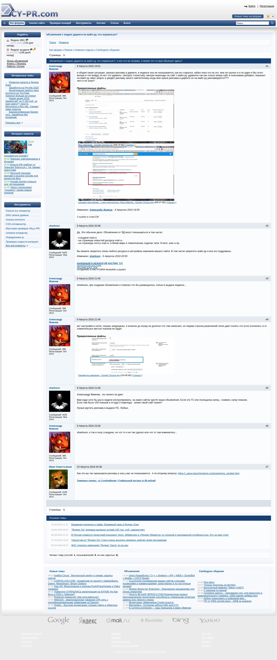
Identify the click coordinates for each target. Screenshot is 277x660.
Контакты (26, 641)
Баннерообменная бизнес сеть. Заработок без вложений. (21, 115)
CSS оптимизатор (16, 224)
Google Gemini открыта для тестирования (20, 183)
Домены (206, 641)
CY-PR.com (147, 652)
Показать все (12, 122)
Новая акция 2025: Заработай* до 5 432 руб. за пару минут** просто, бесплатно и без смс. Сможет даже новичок (22, 104)
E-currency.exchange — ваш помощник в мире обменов (160, 608)
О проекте (27, 645)
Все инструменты (15, 245)
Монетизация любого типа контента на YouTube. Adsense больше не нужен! (22, 93)
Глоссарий (208, 637)
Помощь (116, 637)
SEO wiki (206, 633)
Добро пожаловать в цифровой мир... (225, 598)
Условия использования (124, 645)
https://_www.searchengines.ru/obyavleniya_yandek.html (208, 473)
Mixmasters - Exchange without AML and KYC (154, 605)
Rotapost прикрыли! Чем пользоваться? (76, 597)
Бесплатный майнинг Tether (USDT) (224, 587)
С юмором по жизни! (215, 590)
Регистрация (267, 6)
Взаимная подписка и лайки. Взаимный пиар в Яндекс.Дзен (105, 524)
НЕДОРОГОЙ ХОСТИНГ (89, 265)
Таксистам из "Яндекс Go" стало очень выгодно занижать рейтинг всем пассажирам (119, 540)
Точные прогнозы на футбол (220, 585)
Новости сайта (29, 637)
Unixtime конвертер (17, 233)
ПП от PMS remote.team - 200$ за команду (228, 601)
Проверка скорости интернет (22, 241)
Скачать (130, 145)
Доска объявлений (17, 61)
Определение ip (15, 237)
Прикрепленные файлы (91, 88)
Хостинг (206, 645)
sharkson (94, 256)
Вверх (254, 646)
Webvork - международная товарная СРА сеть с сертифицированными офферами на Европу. (78, 601)
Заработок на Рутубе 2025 (24, 87)
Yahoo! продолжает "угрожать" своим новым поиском (18, 190)
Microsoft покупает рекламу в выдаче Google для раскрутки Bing (21, 176)
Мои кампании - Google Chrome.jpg (95, 145)
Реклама (116, 633)
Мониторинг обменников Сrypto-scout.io (151, 602)
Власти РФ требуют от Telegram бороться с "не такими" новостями (22, 167)
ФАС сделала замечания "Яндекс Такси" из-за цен (99, 545)
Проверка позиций (31, 633)
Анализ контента (15, 219)
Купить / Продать (16, 63)
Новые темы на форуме (247, 16)
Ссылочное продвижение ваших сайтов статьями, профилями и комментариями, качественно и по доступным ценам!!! (157, 584)
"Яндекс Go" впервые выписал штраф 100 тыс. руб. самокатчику (108, 529)
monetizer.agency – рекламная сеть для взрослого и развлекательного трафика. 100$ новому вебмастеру (230, 594)
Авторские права (120, 641)
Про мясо (209, 582)
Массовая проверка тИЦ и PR (23, 228)
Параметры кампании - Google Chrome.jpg (99, 375)
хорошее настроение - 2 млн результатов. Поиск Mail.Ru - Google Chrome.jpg (116, 202)
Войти (252, 6)
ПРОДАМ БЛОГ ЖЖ (87, 267)
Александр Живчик (100, 210)
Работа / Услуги (15, 66)
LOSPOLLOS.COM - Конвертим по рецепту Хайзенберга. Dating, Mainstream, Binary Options (83, 582)
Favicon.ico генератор (18, 210)
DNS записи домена (17, 215)
